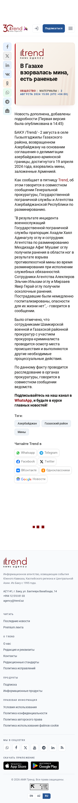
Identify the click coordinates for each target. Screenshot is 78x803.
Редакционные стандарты (21, 662)
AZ (39, 795)
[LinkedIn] (53, 747)
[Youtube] (34, 747)
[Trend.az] (15, 28)
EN (31, 795)
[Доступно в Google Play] (45, 765)
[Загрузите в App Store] (15, 765)
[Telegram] (43, 747)
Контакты (10, 656)
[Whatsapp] (7, 747)
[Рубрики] (70, 28)
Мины (22, 432)
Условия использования (20, 707)
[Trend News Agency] (15, 562)
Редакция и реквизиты (19, 649)
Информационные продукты (22, 690)
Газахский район (56, 423)
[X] (25, 747)
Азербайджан (27, 423)
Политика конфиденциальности (25, 713)
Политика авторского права (22, 719)
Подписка (10, 684)
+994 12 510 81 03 (14, 595)
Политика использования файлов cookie (31, 725)
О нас (7, 643)
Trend (63, 180)
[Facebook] (16, 747)
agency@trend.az (13, 600)
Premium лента (13, 627)
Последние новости (16, 621)
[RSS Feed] (62, 747)
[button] (7, 47)
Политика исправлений (19, 668)
